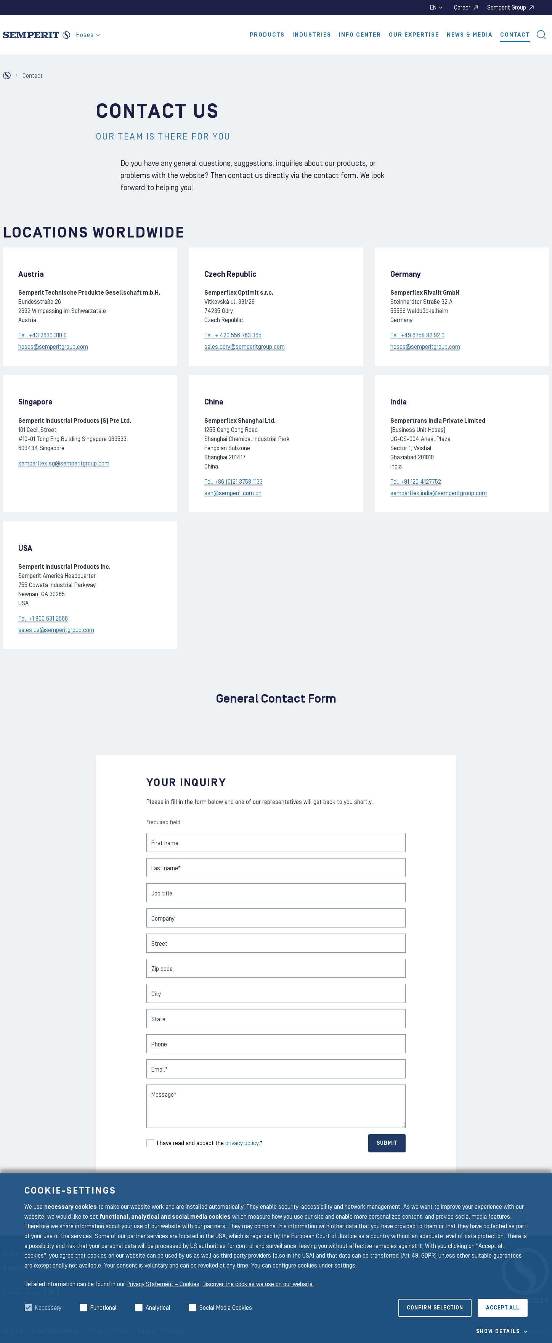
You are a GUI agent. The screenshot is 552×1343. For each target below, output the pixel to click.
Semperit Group (506, 8)
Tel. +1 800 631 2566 (43, 618)
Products (267, 35)
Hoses (88, 35)
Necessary (48, 1307)
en (436, 7)
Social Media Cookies (225, 1307)
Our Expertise (414, 35)
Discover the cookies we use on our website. (258, 1284)
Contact (515, 35)
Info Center (360, 35)
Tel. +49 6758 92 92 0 (417, 335)
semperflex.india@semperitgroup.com (438, 493)
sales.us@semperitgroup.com (56, 630)
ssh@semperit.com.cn (233, 493)
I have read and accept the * (210, 1143)
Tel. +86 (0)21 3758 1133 (233, 481)
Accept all (502, 1308)
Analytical (158, 1307)
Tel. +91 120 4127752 (415, 481)
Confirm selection (435, 1308)
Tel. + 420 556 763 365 (233, 335)
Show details (498, 1332)
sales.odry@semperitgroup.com (244, 346)
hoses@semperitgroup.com (53, 346)
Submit (387, 1143)
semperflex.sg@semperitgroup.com (63, 463)
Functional (103, 1307)
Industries (311, 35)
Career (462, 8)
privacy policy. (242, 1143)
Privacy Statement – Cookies (163, 1284)
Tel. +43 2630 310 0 (42, 335)
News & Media (470, 35)
